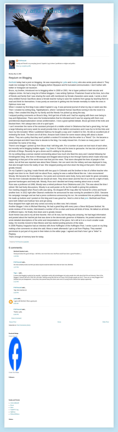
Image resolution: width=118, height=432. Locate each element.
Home (59, 322)
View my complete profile (23, 66)
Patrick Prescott (13, 336)
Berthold (12, 82)
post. (86, 198)
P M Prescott (22, 60)
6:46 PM (16, 314)
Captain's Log (14, 409)
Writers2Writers (14, 414)
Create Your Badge (14, 372)
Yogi (48, 148)
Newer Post (12, 322)
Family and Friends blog (44, 10)
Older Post (105, 322)
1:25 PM (16, 256)
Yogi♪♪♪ (16, 273)
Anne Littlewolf (14, 403)
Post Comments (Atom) (23, 325)
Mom (11, 407)
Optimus (12, 412)
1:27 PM (16, 267)
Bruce (12, 405)
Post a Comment (16, 318)
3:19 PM (16, 292)
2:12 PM (16, 282)
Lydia (64, 82)
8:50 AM (16, 303)
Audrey (74, 82)
